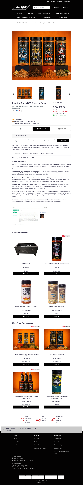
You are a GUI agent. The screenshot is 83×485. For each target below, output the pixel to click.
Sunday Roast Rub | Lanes (56, 306)
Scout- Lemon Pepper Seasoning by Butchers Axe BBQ (56, 397)
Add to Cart (41, 129)
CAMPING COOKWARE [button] (62, 13)
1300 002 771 (16, 457)
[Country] (34, 140)
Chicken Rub (32, 184)
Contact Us (59, 1)
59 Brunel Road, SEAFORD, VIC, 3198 (22, 460)
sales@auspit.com (18, 458)
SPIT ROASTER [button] (18, 13)
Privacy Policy (58, 442)
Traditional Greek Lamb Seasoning (30, 171)
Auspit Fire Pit (26, 263)
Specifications (34, 153)
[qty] (20, 140)
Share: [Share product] (16, 110)
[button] (62, 129)
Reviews (47, 153)
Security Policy (58, 448)
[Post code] (49, 140)
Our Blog (36, 442)
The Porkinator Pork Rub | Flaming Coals (57, 263)
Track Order (17, 442)
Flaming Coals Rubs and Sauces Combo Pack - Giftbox (26, 397)
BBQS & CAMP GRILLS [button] (44, 13)
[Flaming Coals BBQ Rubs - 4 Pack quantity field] (21, 129)
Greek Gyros (16, 191)
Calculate (63, 140)
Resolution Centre (18, 445)
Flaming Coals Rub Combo (56, 354)
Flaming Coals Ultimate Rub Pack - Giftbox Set (26, 355)
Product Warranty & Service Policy (61, 452)
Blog (48, 1)
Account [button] (57, 7)
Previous (13, 94)
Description (17, 153)
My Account (17, 438)
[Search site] (34, 7)
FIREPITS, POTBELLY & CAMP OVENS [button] (25, 17)
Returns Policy (58, 445)
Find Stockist (67, 1)
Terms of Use (58, 438)
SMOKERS (30, 13)
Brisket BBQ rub (26, 178)
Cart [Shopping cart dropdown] (65, 7)
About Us (53, 1)
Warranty (25, 153)
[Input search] (43, 7)
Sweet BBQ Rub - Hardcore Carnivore (26, 306)
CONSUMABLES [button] (47, 17)
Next (70, 94)
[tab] (16, 153)
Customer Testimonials (40, 448)
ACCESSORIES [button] (63, 17)
